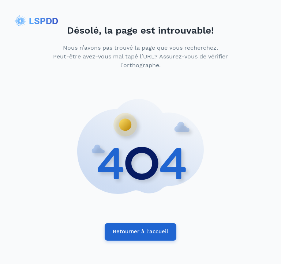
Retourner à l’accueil (140, 232)
